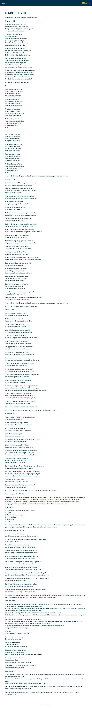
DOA (4, 3)
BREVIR (85, 3)
